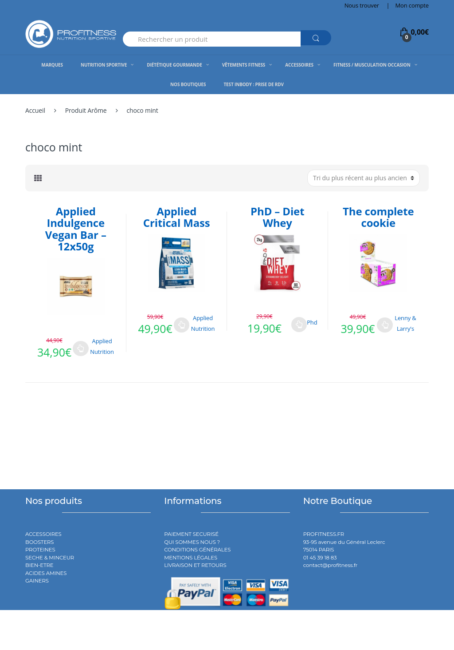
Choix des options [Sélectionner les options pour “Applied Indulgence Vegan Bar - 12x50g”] (81, 348)
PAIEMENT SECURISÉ (191, 534)
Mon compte (412, 5)
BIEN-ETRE (39, 565)
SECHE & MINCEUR (49, 558)
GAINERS (37, 581)
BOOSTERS (39, 542)
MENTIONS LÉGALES (190, 558)
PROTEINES (40, 550)
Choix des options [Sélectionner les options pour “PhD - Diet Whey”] (299, 324)
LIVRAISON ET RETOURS (195, 565)
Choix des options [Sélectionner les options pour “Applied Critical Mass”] (182, 325)
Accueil (35, 110)
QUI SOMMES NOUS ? (192, 542)
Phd (312, 322)
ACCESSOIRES (43, 534)
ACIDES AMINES (46, 573)
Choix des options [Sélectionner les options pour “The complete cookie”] (385, 325)
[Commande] (363, 178)
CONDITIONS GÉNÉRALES (197, 550)
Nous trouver (361, 5)
